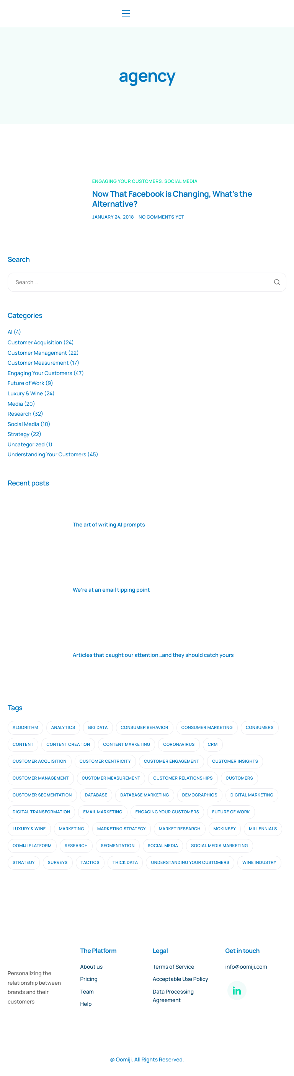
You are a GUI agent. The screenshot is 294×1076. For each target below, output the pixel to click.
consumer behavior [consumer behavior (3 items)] (144, 727)
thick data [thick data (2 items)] (125, 862)
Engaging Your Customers (127, 181)
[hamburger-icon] (126, 13)
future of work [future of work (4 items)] (231, 812)
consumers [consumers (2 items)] (260, 727)
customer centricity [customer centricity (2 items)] (105, 761)
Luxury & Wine (25, 393)
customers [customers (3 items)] (239, 778)
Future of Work (26, 383)
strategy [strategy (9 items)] (24, 862)
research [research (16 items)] (76, 846)
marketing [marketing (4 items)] (71, 829)
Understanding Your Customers (47, 454)
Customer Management (37, 353)
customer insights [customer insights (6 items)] (235, 761)
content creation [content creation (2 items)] (68, 744)
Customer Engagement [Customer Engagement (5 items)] (171, 761)
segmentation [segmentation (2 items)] (117, 846)
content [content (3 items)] (23, 744)
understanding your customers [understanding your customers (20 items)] (190, 862)
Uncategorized (26, 444)
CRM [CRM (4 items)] (213, 744)
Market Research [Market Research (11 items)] (180, 829)
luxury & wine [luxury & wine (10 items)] (29, 829)
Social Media (181, 181)
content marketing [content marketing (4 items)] (126, 744)
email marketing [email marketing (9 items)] (102, 812)
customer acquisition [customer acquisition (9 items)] (40, 761)
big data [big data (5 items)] (98, 727)
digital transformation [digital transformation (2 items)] (41, 812)
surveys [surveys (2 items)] (58, 862)
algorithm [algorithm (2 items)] (25, 727)
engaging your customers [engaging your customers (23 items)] (167, 812)
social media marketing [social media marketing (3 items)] (219, 846)
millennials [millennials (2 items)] (263, 829)
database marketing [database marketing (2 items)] (144, 795)
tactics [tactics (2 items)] (90, 862)
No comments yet (161, 217)
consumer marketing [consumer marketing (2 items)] (207, 727)
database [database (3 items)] (96, 795)
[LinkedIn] (237, 990)
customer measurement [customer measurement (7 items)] (111, 778)
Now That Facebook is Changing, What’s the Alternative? (172, 199)
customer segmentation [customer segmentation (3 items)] (42, 795)
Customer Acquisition (35, 342)
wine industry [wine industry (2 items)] (259, 862)
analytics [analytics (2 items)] (63, 727)
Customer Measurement (38, 363)
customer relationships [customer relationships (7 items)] (182, 778)
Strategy (18, 434)
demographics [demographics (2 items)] (199, 795)
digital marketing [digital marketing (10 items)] (251, 795)
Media (15, 404)
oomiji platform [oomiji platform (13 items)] (32, 846)
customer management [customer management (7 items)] (41, 778)
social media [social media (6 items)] (163, 846)
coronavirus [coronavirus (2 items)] (178, 744)
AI (10, 332)
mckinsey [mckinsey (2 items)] (225, 829)
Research (19, 414)
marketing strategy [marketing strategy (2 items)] (121, 829)
